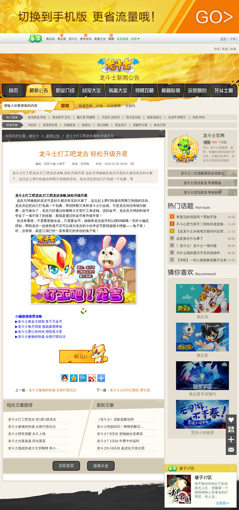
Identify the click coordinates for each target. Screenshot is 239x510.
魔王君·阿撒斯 (86, 117)
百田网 (35, 38)
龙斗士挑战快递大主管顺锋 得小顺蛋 (35, 448)
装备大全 (118, 90)
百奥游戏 (14, 35)
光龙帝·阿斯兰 (177, 117)
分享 (231, 440)
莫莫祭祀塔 (50, 125)
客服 (225, 49)
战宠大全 (91, 90)
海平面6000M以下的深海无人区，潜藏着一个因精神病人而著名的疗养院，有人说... (211, 490)
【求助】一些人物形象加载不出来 (201, 260)
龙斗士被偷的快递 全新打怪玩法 (53, 390)
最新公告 (39, 90)
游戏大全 (101, 466)
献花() (80, 356)
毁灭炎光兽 (133, 117)
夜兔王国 (159, 125)
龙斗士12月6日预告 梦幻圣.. (131, 390)
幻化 (99, 106)
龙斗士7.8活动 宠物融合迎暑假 (120, 434)
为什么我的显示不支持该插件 (198, 253)
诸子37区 (203, 477)
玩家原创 (197, 90)
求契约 (130, 106)
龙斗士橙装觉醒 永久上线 (27, 434)
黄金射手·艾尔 (61, 117)
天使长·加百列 (111, 117)
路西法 (86, 125)
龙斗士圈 (223, 86)
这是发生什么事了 (189, 238)
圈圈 (207, 142)
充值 (216, 49)
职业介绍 (65, 90)
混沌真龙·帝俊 (37, 117)
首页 (2, 90)
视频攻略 (144, 90)
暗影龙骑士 (154, 117)
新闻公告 (53, 136)
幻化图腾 (114, 106)
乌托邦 (32, 125)
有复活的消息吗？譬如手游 (196, 217)
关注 (231, 429)
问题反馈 (231, 450)
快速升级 (85, 106)
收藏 (233, 49)
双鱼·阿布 (199, 117)
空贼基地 (69, 125)
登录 (223, 39)
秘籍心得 (171, 90)
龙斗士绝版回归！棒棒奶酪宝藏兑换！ (122, 426)
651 (214, 142)
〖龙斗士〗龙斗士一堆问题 (196, 246)
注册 (233, 39)
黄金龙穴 (121, 125)
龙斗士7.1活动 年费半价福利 (118, 441)
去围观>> (223, 503)
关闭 (232, 468)
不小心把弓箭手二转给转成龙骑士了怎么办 (201, 224)
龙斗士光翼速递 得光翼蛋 (27, 441)
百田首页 (66, 466)
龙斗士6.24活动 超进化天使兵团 (121, 448)
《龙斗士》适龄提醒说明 (115, 419)
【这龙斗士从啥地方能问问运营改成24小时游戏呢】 (201, 231)
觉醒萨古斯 (140, 125)
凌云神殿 (103, 125)
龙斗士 (119, 64)
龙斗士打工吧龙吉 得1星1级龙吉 (32, 419)
